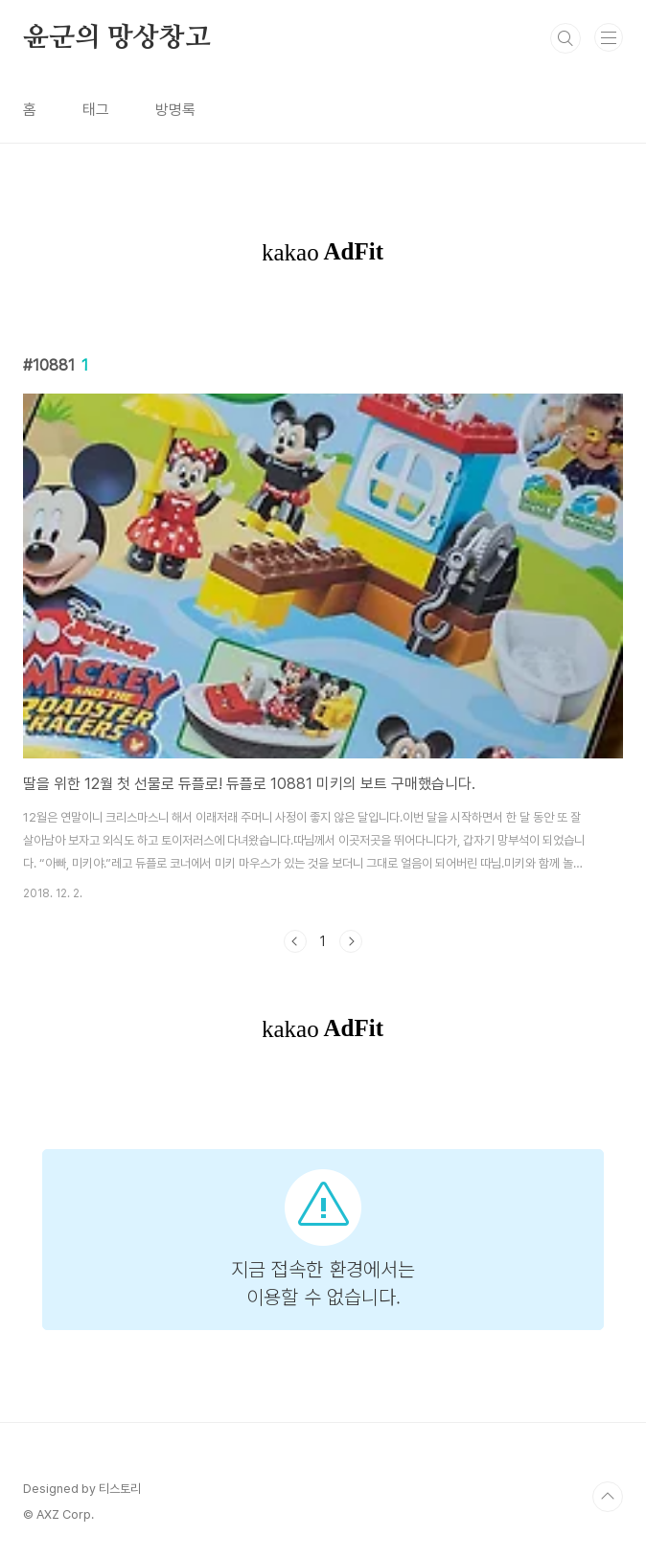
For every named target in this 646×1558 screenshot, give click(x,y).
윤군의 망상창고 (116, 38)
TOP (607, 1496)
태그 (95, 110)
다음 (350, 941)
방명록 (175, 110)
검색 (565, 38)
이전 (295, 941)
